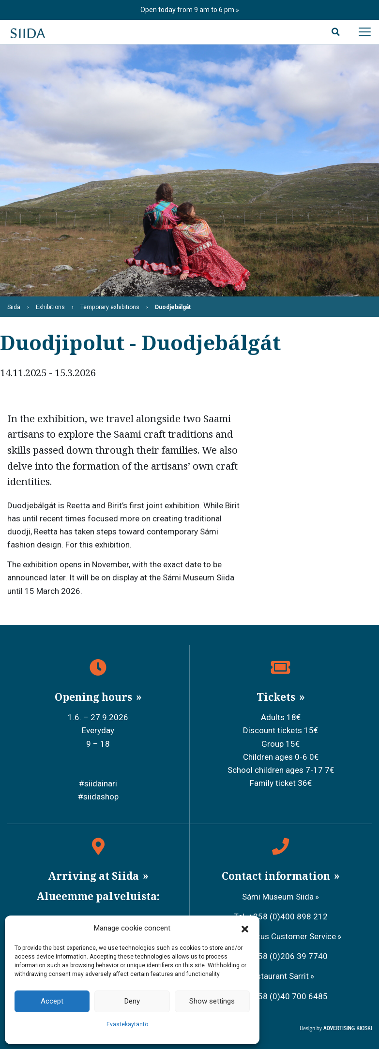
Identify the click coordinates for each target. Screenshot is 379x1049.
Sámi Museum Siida (278, 896)
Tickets (277, 697)
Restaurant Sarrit (278, 976)
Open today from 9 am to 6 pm (188, 10)
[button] (245, 928)
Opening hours (95, 697)
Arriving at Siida (94, 876)
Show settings (212, 1001)
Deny (132, 1001)
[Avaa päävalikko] (364, 32)
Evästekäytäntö (127, 1024)
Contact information (277, 876)
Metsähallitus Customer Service (278, 936)
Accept (52, 1001)
